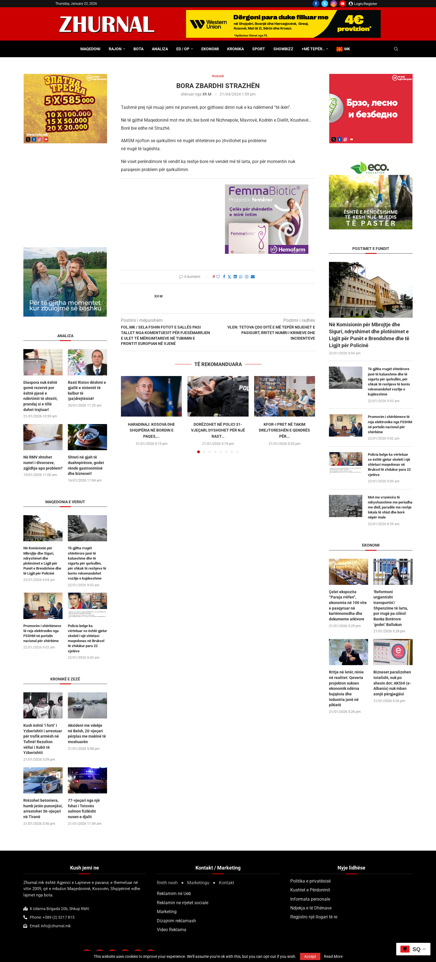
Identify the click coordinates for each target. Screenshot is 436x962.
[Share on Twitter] (229, 276)
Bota (138, 49)
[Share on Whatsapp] (240, 276)
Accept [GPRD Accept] (310, 956)
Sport (258, 49)
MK (343, 49)
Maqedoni (90, 49)
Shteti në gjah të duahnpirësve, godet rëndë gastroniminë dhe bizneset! (86, 465)
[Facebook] (316, 3)
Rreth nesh (167, 882)
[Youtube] (342, 3)
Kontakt (226, 882)
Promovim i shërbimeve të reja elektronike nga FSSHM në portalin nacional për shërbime (390, 424)
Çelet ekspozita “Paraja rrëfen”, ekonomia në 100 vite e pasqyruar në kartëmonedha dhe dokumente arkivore (348, 605)
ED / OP (182, 49)
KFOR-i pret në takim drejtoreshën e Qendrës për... (284, 430)
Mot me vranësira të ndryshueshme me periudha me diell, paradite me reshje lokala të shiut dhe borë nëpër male (390, 507)
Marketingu (198, 882)
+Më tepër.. (313, 49)
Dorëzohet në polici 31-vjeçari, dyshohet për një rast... (218, 430)
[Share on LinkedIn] (235, 276)
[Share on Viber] (247, 276)
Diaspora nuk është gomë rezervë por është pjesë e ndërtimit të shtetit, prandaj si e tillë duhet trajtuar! (40, 396)
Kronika (235, 49)
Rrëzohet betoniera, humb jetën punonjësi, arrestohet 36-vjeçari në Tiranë (43, 808)
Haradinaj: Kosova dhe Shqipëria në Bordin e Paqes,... (151, 430)
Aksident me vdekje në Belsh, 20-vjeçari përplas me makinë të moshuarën (87, 733)
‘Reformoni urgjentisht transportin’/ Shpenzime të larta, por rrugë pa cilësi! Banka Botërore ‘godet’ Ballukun (390, 608)
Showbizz (283, 49)
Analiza (160, 49)
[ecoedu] (370, 162)
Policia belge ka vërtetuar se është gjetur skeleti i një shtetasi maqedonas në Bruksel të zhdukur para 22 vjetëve (389, 464)
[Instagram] (333, 3)
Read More (333, 956)
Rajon (115, 49)
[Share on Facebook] (224, 276)
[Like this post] (218, 276)
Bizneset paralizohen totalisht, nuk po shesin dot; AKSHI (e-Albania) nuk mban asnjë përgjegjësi (392, 683)
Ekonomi (210, 49)
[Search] (396, 49)
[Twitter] (324, 3)
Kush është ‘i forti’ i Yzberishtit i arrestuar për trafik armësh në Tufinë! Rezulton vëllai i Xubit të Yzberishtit (42, 739)
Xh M (206, 94)
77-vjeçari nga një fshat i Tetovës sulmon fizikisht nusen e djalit (84, 808)
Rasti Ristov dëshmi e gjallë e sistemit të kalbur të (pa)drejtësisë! (87, 390)
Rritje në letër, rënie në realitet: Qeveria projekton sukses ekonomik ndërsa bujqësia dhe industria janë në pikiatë (346, 688)
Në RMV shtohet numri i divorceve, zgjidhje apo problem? (43, 462)
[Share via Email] (253, 276)
